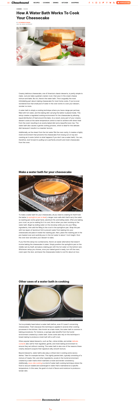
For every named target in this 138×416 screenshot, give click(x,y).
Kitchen (65, 3)
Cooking (46, 3)
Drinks (55, 3)
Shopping (75, 3)
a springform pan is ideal (36, 217)
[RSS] (114, 3)
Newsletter (123, 3)
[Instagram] (96, 3)
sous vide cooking (35, 363)
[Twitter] (93, 3)
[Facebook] (89, 3)
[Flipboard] (103, 3)
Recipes (37, 3)
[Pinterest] (107, 3)
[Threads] (100, 3)
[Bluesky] (110, 3)
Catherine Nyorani (24, 22)
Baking (26, 9)
